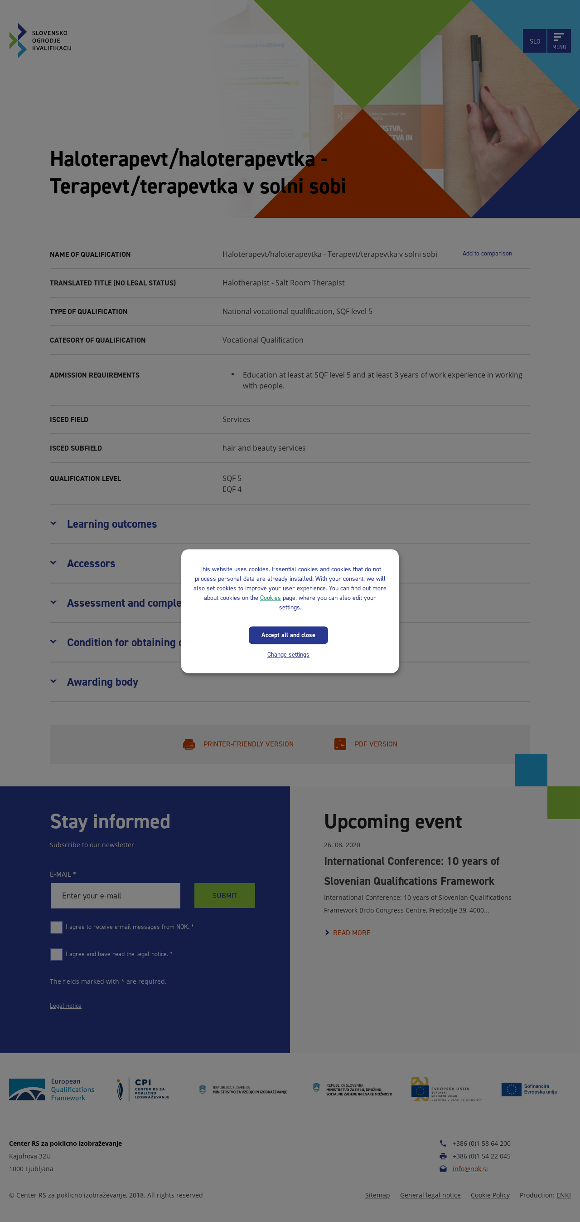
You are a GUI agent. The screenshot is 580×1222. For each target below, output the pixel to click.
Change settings (288, 654)
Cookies (270, 598)
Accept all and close (288, 635)
